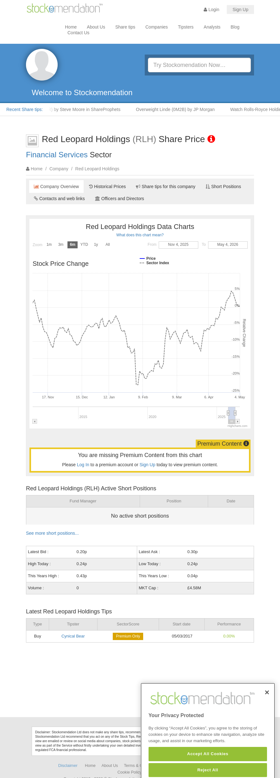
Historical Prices (107, 186)
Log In (83, 464)
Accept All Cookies (207, 766)
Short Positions (223, 186)
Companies (156, 26)
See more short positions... (52, 533)
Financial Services (57, 154)
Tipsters (186, 26)
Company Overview (56, 186)
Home (71, 26)
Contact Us (78, 32)
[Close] (267, 705)
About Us (96, 26)
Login (211, 9)
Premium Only (128, 636)
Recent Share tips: (24, 109)
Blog (235, 26)
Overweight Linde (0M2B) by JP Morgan (177, 109)
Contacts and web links (59, 198)
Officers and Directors (119, 198)
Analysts (212, 26)
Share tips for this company (165, 186)
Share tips (125, 26)
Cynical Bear (73, 636)
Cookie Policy (130, 772)
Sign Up (240, 9)
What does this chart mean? (139, 235)
